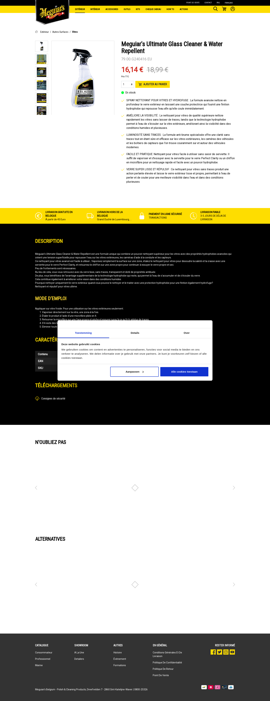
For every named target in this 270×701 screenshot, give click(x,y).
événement (119, 659)
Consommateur (43, 652)
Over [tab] (187, 332)
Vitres (75, 32)
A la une (79, 652)
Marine (39, 665)
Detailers (79, 659)
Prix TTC (125, 76)
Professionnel (42, 659)
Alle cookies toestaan (184, 371)
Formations (119, 665)
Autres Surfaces (60, 32)
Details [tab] (135, 332)
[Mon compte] (233, 9)
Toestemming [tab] (83, 332)
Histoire (117, 652)
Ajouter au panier (152, 84)
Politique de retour (163, 669)
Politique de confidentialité (167, 662)
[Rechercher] (215, 9)
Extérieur (44, 32)
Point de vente (161, 675)
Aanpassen (135, 371)
